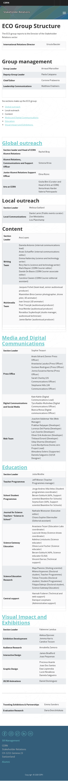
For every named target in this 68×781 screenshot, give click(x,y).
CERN (6, 2)
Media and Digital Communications (21, 118)
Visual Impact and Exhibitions (24, 619)
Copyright (29, 775)
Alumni (6, 762)
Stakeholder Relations (16, 12)
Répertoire (63, 3)
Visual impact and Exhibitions (19, 125)
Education (10, 121)
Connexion (57, 3)
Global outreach (12, 107)
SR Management (11, 741)
